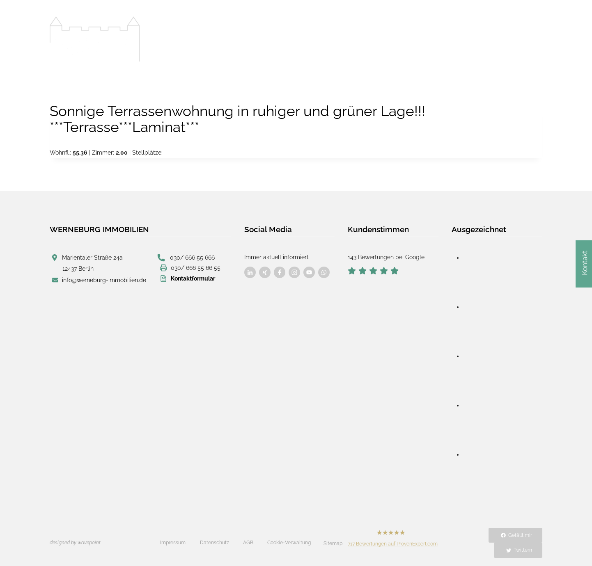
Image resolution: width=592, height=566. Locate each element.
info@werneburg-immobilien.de (104, 279)
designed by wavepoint (75, 542)
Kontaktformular (193, 277)
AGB (248, 542)
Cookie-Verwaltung (289, 542)
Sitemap (333, 543)
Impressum (173, 542)
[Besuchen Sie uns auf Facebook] (250, 272)
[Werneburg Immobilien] (95, 39)
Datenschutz (214, 542)
